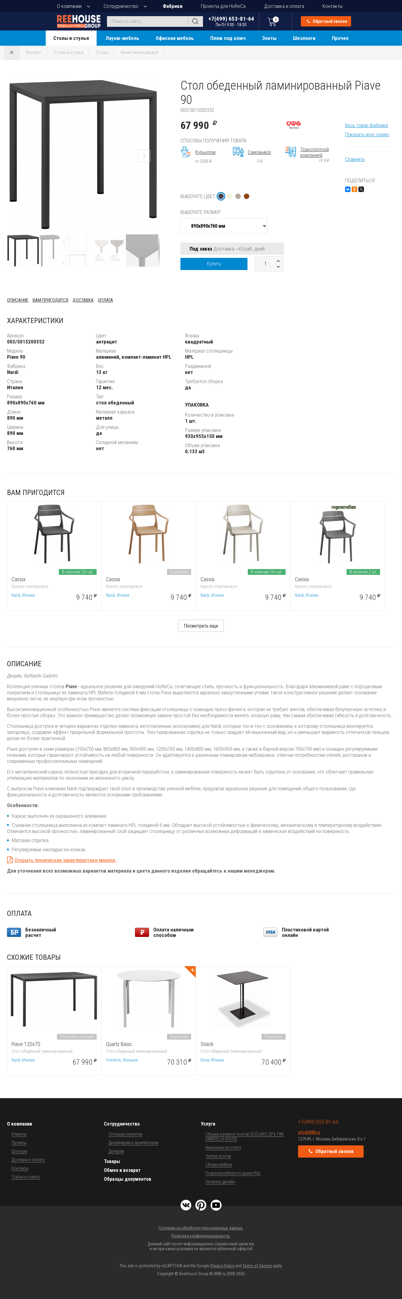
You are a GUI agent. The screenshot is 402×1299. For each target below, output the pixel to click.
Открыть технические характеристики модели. (65, 860)
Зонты (269, 38)
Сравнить (355, 159)
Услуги (208, 1124)
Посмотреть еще (201, 626)
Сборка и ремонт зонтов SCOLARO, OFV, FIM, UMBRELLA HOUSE (244, 1136)
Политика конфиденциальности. (200, 1235)
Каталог (33, 52)
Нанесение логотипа (223, 1147)
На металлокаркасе (139, 52)
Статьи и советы (26, 1176)
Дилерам (116, 1151)
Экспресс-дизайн (220, 1181)
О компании (69, 6)
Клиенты (19, 1134)
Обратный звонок (327, 21)
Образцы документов (127, 1179)
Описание (17, 300)
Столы (102, 52)
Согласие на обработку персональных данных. (200, 1228)
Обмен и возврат (122, 1170)
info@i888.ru (309, 1132)
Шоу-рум (19, 1151)
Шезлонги (304, 38)
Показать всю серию (367, 134)
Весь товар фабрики (366, 125)
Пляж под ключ (228, 38)
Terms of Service (257, 1265)
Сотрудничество (121, 6)
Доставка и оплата (284, 6)
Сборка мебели (218, 1164)
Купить (214, 264)
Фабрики (173, 6)
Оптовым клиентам (125, 1134)
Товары (112, 1161)
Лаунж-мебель (122, 38)
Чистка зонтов (218, 1156)
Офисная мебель (175, 38)
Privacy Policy (222, 1265)
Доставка (83, 300)
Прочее (340, 38)
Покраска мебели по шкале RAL (233, 1173)
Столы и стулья (71, 38)
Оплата (105, 300)
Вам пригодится (50, 300)
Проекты (19, 1142)
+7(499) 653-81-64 (231, 21)
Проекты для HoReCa (223, 6)
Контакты (332, 6)
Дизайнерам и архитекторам (133, 1142)
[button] (154, 84)
